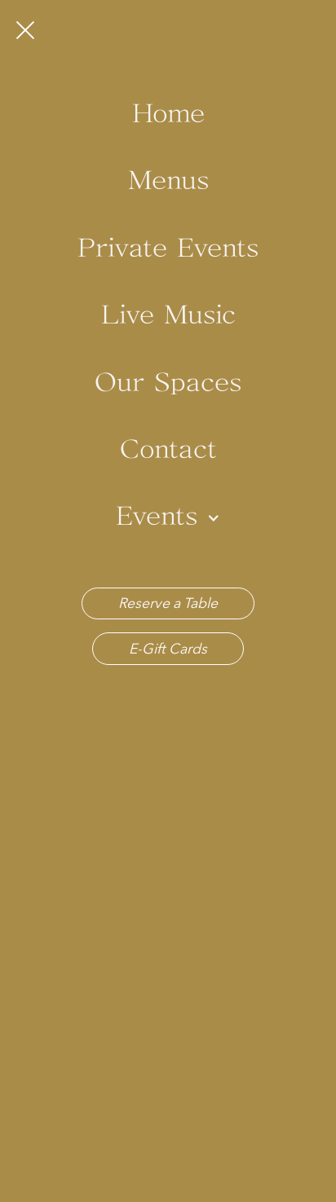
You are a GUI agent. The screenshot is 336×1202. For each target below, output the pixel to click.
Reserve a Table (168, 602)
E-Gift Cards (168, 648)
